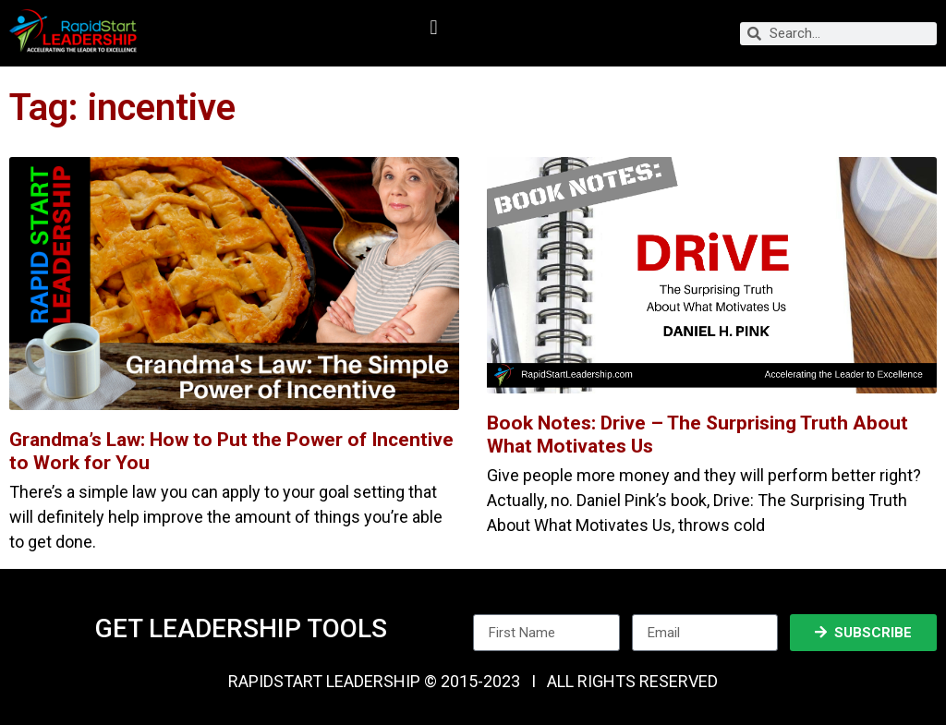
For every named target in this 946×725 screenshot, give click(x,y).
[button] (434, 28)
